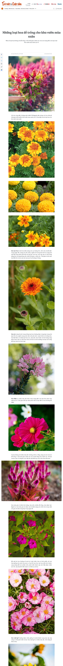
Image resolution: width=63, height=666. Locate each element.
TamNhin (60, 4)
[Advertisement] (31, 19)
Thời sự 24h (31, 8)
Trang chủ (2, 9)
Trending (6, 8)
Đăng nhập (59, 8)
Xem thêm (35, 8)
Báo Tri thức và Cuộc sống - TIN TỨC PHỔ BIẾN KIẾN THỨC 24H (11, 4)
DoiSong (53, 4)
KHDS (39, 4)
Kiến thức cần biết (25, 8)
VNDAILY (47, 4)
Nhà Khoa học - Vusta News (14, 8)
